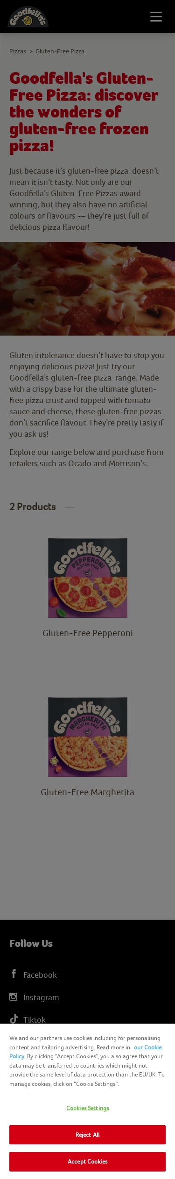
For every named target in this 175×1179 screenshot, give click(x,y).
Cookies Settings (87, 1108)
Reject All (87, 1134)
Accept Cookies (87, 1161)
